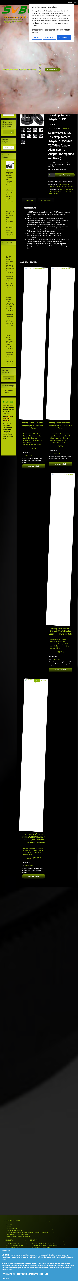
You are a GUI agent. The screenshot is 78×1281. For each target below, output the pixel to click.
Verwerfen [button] (5, 1278)
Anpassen (37, 37)
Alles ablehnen (49, 37)
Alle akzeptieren (64, 37)
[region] (51, 23)
